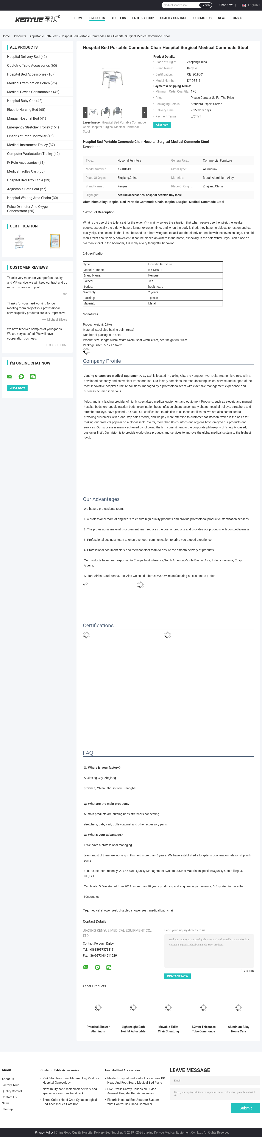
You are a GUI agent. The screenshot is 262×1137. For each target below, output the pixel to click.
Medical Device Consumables (29, 92)
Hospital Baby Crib (21, 101)
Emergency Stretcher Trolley (28, 127)
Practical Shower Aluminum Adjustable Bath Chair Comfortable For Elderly (98, 1029)
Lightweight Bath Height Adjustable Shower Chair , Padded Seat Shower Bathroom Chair (133, 1029)
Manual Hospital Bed (23, 118)
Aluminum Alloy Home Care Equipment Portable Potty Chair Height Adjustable (239, 1029)
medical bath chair (161, 910)
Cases (237, 18)
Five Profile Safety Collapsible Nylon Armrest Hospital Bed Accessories (131, 1091)
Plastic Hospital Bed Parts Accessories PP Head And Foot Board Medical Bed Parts (136, 1080)
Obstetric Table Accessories (28, 65)
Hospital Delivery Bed (23, 57)
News (222, 18)
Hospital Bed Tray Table (25, 180)
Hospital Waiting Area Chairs (29, 198)
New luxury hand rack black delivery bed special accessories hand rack (70, 1091)
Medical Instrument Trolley (27, 145)
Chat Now (225, 5)
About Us (118, 18)
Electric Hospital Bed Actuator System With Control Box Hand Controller (133, 1102)
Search (205, 5)
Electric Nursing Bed (22, 110)
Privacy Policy (44, 1132)
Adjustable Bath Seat (44, 36)
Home (78, 18)
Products (97, 18)
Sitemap (7, 1109)
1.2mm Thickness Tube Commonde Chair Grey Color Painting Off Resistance (203, 1029)
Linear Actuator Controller (27, 136)
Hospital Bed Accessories (26, 74)
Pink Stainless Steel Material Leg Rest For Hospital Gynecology (71, 1080)
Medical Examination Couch (28, 83)
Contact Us (202, 18)
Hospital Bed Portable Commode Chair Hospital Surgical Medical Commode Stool (114, 127)
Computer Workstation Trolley (30, 154)
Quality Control (173, 18)
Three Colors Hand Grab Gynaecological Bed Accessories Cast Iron (70, 1102)
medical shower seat (103, 910)
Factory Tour (143, 18)
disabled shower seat (133, 910)
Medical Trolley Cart (22, 171)
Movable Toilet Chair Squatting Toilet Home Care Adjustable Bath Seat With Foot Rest (168, 1029)
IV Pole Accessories (22, 163)
